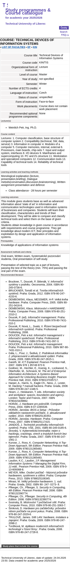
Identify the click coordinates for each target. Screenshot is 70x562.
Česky (64, 27)
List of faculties (13, 47)
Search (63, 32)
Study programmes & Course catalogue (28, 12)
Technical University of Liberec (25, 23)
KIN (35, 47)
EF (29, 47)
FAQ (63, 35)
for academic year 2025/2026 (23, 17)
